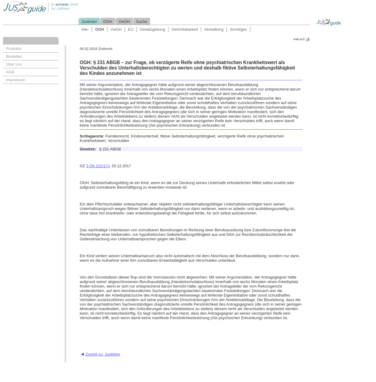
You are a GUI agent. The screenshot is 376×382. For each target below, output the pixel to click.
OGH (107, 21)
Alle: (85, 29)
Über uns (14, 64)
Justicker (89, 21)
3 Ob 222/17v (97, 166)
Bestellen (14, 56)
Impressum (15, 80)
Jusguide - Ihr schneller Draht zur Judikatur (60, 7)
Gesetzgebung (152, 29)
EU (130, 29)
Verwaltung (213, 29)
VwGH (124, 21)
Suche (141, 21)
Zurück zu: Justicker (102, 354)
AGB (10, 72)
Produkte (14, 48)
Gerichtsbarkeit (184, 29)
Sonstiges (238, 29)
